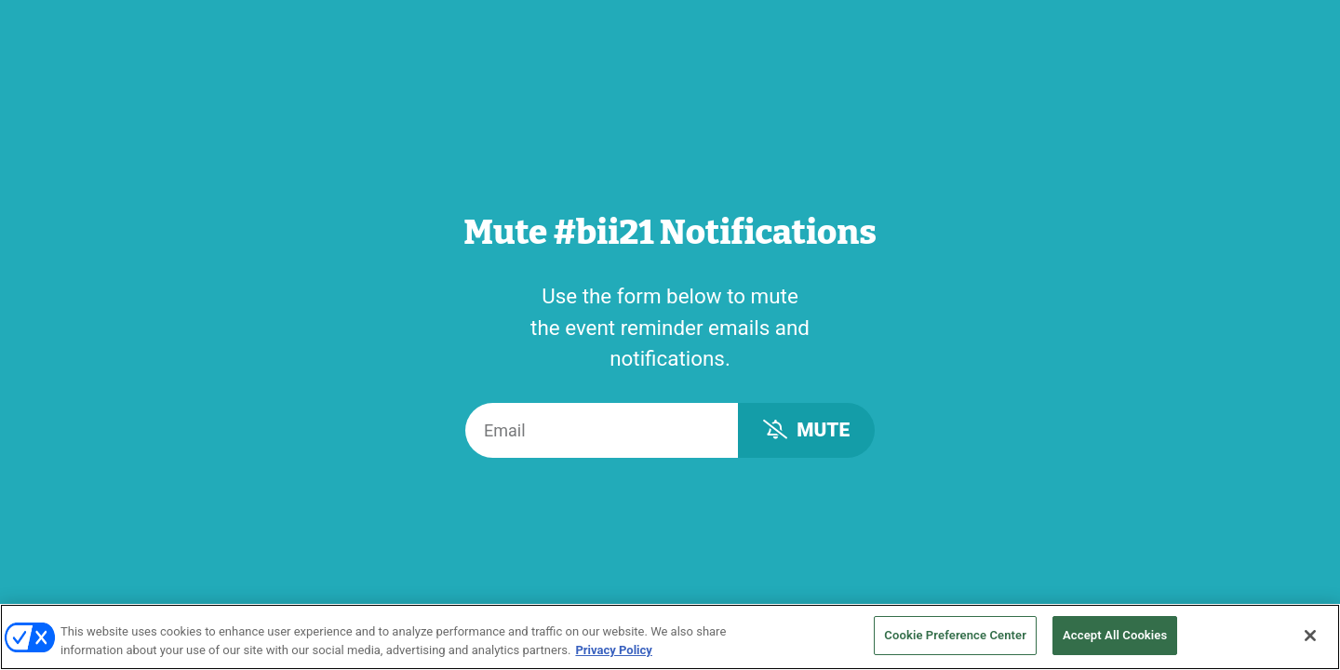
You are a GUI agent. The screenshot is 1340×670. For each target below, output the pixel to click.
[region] (670, 637)
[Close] (1310, 635)
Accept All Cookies (1115, 635)
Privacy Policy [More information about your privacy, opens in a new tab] (613, 650)
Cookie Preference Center (955, 635)
